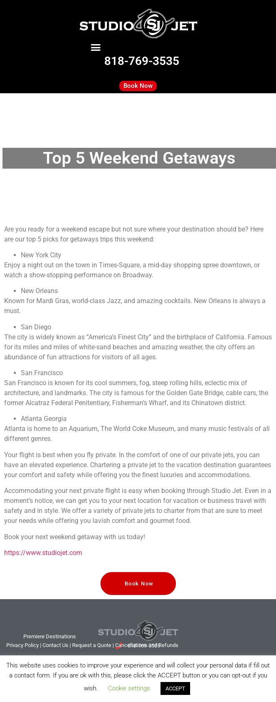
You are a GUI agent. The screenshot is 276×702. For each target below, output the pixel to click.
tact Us (55, 645)
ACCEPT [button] (175, 688)
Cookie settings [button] (129, 688)
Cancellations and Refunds (146, 645)
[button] (96, 47)
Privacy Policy (22, 645)
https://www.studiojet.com (43, 553)
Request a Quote (91, 645)
